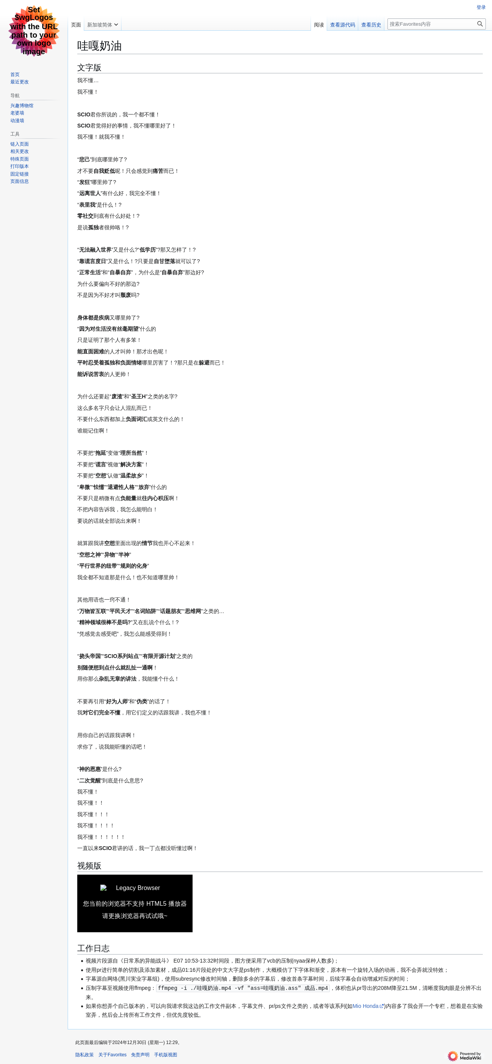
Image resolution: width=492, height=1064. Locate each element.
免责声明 (140, 1054)
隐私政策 (84, 1054)
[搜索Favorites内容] (436, 24)
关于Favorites (112, 1054)
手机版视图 (165, 1054)
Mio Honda (365, 1006)
